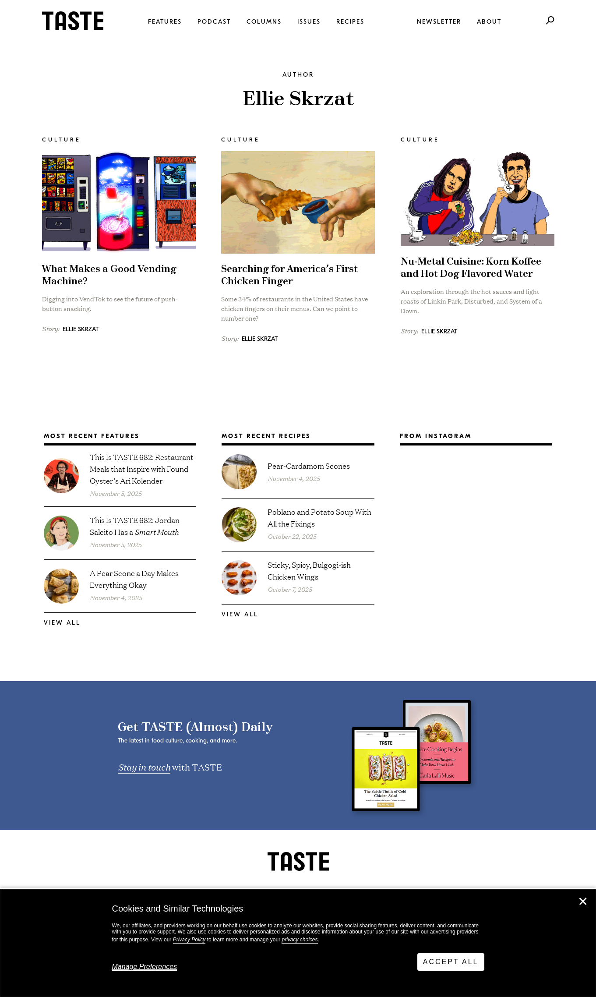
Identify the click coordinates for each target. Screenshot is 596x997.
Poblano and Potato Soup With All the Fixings (319, 517)
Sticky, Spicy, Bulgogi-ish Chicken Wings (309, 570)
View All (62, 622)
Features (165, 21)
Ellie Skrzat (81, 329)
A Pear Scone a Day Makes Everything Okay (134, 578)
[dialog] (298, 943)
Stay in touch (144, 766)
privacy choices (299, 940)
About (489, 21)
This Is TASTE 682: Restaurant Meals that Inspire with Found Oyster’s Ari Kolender (142, 468)
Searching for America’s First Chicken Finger (289, 275)
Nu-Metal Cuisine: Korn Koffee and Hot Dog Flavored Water (471, 268)
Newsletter (439, 21)
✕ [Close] (583, 901)
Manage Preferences (144, 966)
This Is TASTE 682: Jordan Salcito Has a (135, 525)
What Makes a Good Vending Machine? (109, 275)
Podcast (214, 21)
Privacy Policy (189, 940)
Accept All (451, 961)
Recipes (350, 21)
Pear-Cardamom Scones (309, 465)
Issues (309, 21)
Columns (264, 21)
